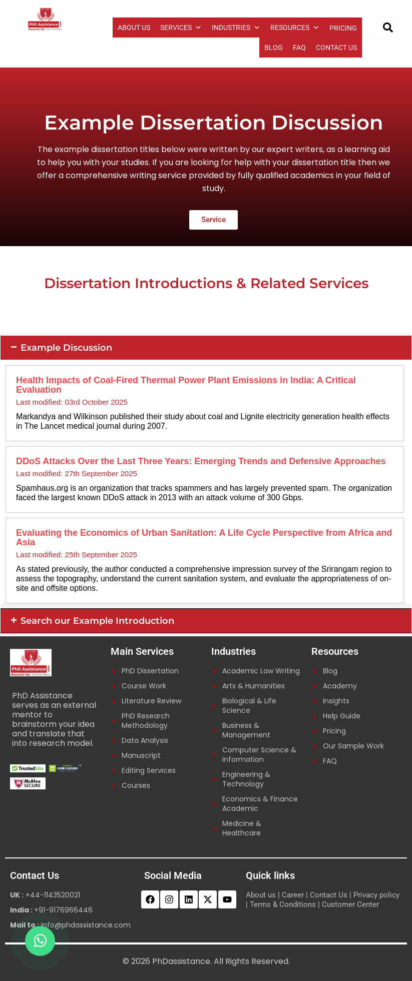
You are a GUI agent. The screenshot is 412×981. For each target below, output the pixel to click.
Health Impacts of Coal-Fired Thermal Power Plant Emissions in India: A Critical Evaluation (186, 385)
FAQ (299, 48)
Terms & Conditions (283, 904)
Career (293, 894)
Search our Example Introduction (97, 620)
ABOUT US (134, 28)
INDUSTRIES (236, 28)
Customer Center (350, 904)
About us (261, 894)
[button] (206, 348)
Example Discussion (66, 347)
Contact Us (328, 894)
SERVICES (181, 28)
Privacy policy (376, 894)
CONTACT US (336, 48)
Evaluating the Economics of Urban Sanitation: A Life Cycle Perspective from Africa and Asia (204, 537)
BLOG (273, 48)
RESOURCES (294, 28)
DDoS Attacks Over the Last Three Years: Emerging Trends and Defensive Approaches (201, 461)
